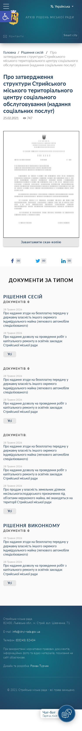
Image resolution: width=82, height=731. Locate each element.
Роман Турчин (39, 666)
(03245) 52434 (25, 640)
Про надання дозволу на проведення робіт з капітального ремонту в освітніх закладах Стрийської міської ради (34, 341)
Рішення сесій (32, 52)
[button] (5, 16)
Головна (9, 52)
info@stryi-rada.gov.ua (26, 631)
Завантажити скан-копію (41, 242)
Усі (10, 354)
